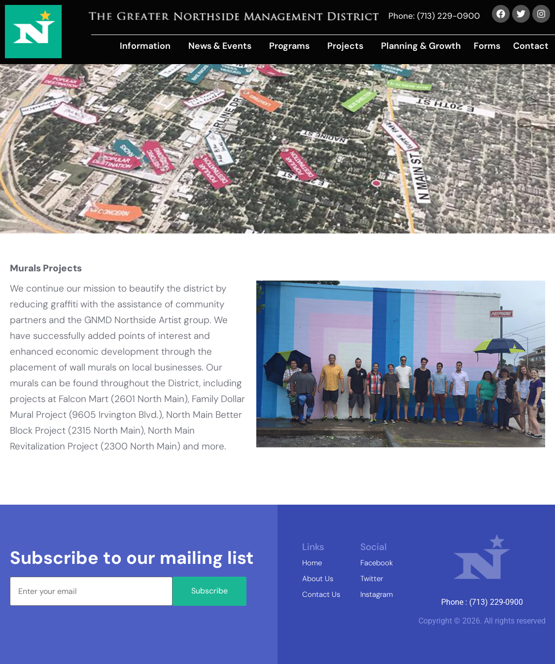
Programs (289, 46)
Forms (487, 46)
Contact (531, 46)
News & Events (219, 46)
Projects (345, 46)
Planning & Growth (421, 46)
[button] (147, 46)
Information (145, 46)
